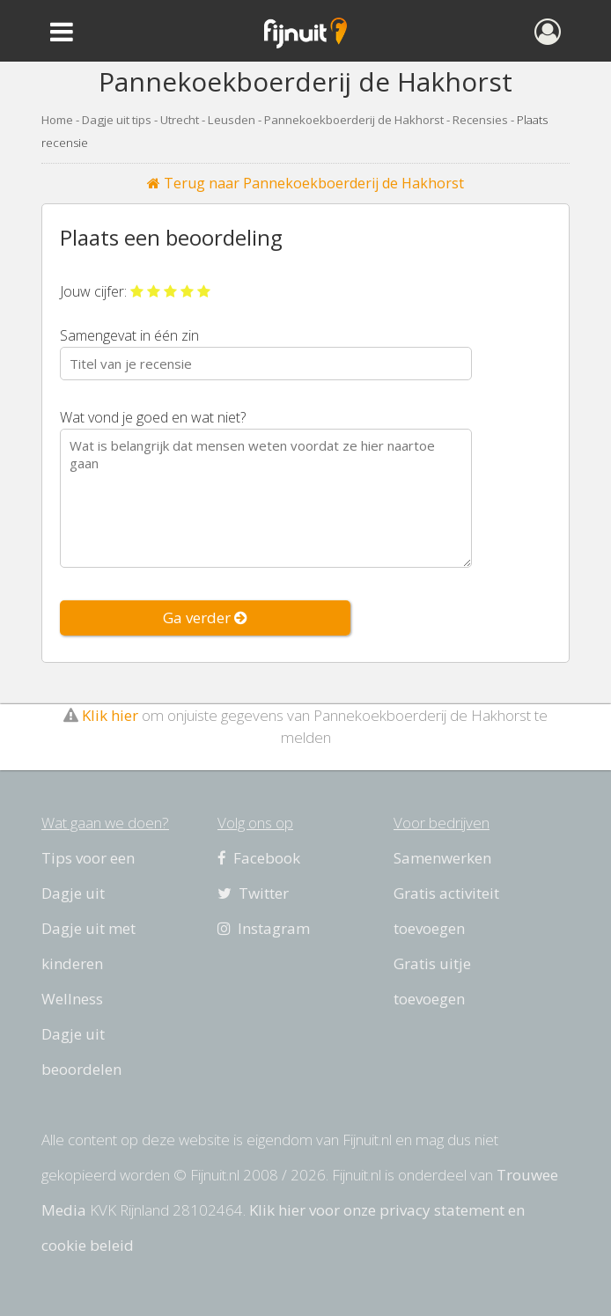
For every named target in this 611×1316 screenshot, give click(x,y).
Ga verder (205, 617)
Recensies (480, 120)
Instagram (263, 928)
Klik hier (110, 715)
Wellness (72, 999)
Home (57, 120)
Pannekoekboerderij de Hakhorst (354, 120)
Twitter (253, 893)
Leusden (231, 120)
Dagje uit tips (116, 120)
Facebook (258, 858)
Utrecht (179, 120)
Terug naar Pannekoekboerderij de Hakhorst (305, 183)
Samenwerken (442, 858)
